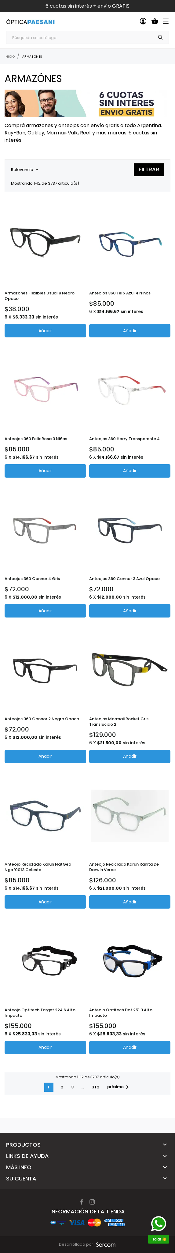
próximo (119, 1087)
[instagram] (92, 1202)
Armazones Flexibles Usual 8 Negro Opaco (40, 295)
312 (96, 1087)
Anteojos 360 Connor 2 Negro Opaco (42, 719)
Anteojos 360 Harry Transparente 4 (124, 439)
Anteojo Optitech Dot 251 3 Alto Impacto (120, 1012)
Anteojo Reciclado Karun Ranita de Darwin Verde (124, 867)
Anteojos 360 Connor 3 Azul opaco (124, 579)
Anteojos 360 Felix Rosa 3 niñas (36, 439)
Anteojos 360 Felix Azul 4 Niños (120, 293)
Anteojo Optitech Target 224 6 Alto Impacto (40, 1012)
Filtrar (149, 169)
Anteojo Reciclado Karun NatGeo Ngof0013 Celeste (38, 867)
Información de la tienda (87, 1211)
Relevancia (25, 170)
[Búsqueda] (87, 37)
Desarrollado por (77, 1244)
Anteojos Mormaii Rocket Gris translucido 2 (118, 721)
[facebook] (81, 1202)
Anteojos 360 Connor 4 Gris (32, 579)
